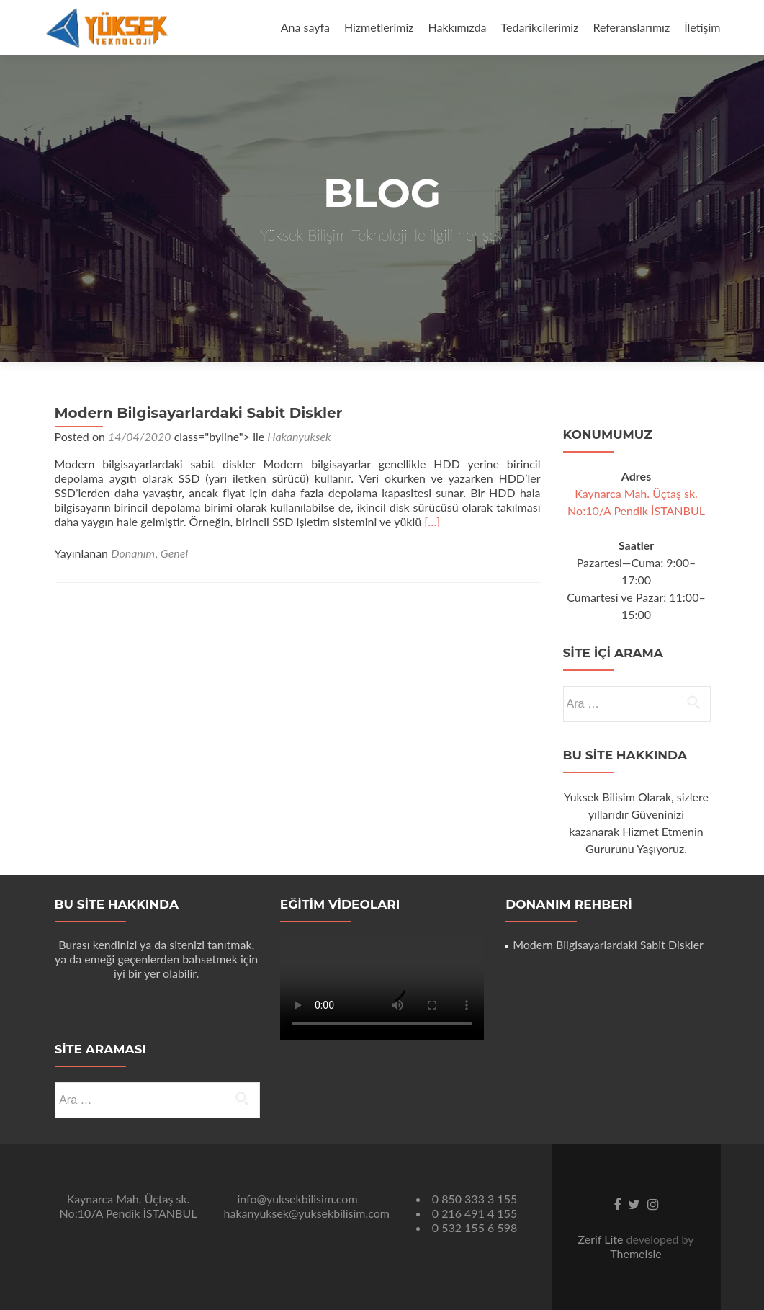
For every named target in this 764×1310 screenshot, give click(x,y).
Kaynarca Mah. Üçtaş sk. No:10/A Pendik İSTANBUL (128, 1206)
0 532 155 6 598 (474, 1227)
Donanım (133, 553)
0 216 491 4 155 (474, 1213)
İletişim (702, 27)
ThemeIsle (635, 1253)
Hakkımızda (457, 27)
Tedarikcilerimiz (540, 27)
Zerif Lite (602, 1239)
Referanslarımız (631, 27)
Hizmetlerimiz (379, 27)
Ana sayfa (305, 27)
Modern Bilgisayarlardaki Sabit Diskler (199, 413)
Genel (174, 553)
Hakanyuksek (299, 436)
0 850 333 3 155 (474, 1199)
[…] (432, 521)
